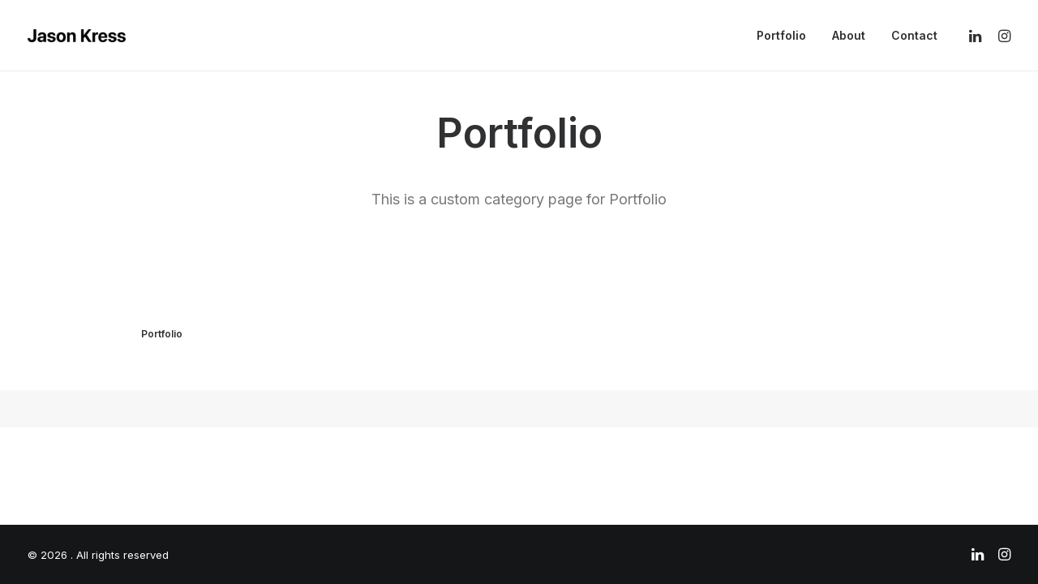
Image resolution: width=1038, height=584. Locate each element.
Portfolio (781, 35)
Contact (914, 35)
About (848, 35)
